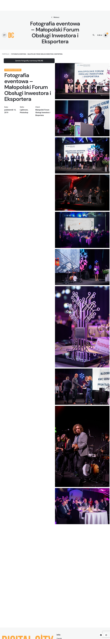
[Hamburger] (4, 35)
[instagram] (106, 635)
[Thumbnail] (11, 35)
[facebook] (101, 635)
